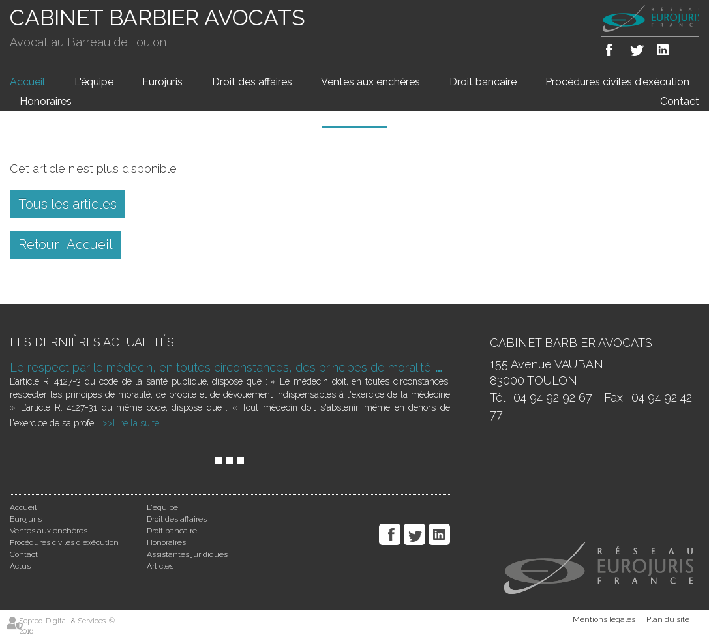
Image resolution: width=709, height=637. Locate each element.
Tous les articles (67, 204)
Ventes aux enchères (370, 82)
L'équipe (93, 82)
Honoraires (46, 101)
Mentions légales (604, 619)
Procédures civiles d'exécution (617, 82)
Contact (679, 101)
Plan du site (667, 619)
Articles (160, 565)
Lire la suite (136, 423)
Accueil (27, 82)
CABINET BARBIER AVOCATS (157, 18)
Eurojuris (162, 82)
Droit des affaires (252, 82)
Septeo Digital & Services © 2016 (67, 626)
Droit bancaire (483, 82)
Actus (20, 565)
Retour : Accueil (65, 244)
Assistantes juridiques (187, 554)
